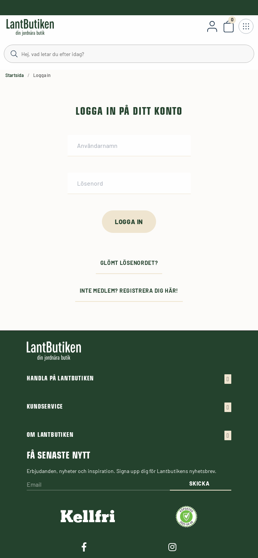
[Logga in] (129, 221)
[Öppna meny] (245, 26)
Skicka (199, 483)
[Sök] (129, 53)
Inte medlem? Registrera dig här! (129, 290)
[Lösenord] (129, 183)
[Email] (98, 485)
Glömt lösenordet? (129, 263)
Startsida (14, 75)
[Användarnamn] (129, 145)
